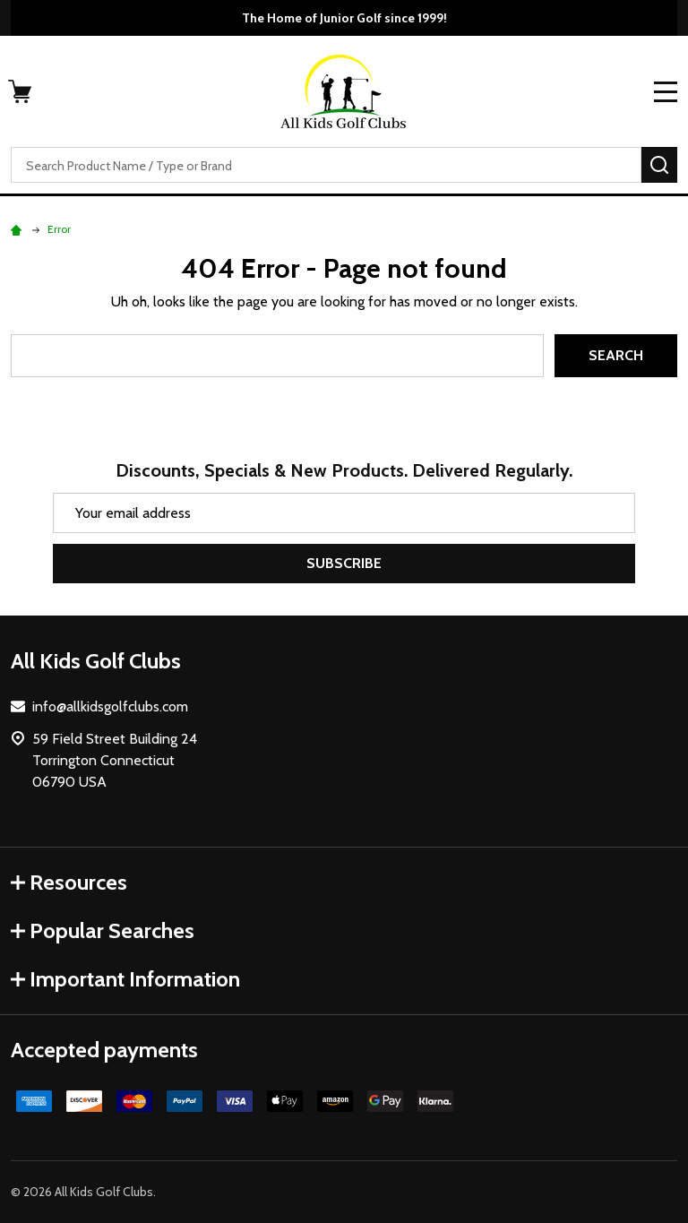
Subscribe (344, 563)
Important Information (125, 979)
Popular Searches (102, 930)
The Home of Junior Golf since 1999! (344, 18)
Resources (69, 882)
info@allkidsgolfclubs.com (110, 706)
